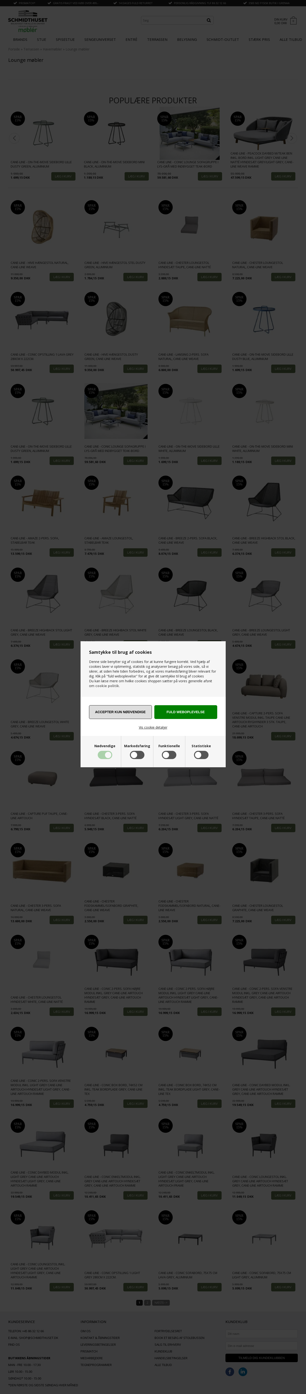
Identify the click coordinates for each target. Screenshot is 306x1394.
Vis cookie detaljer (153, 727)
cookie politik (107, 685)
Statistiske (201, 746)
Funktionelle (169, 746)
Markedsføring (137, 746)
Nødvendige (104, 746)
